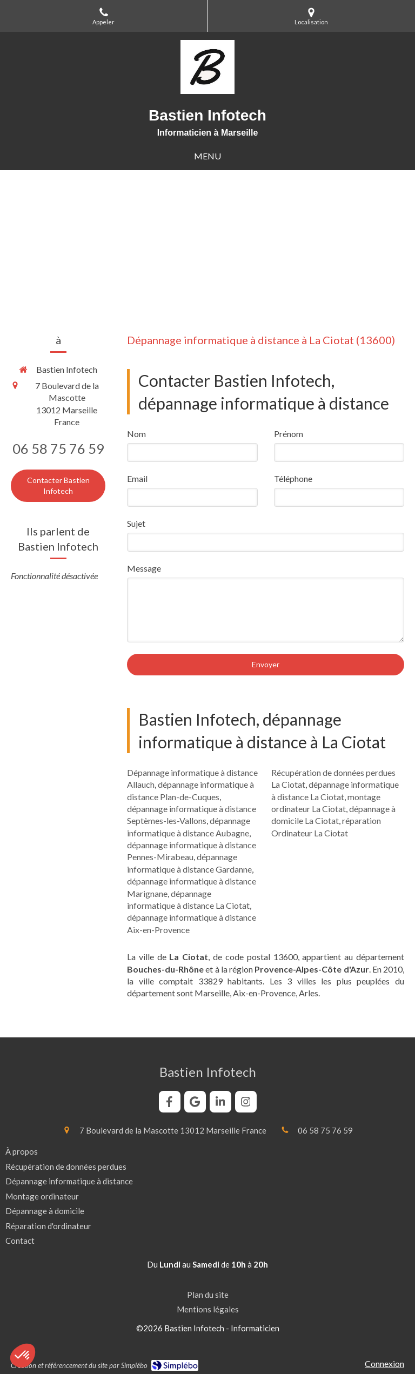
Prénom (288, 433)
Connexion (384, 1363)
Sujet (136, 523)
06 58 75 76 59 (58, 448)
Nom (136, 433)
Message (144, 568)
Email (137, 478)
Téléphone (293, 478)
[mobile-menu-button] (207, 156)
